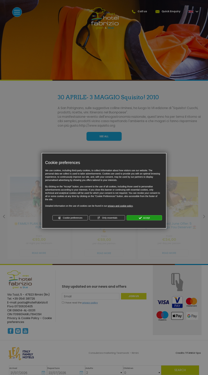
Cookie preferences (70, 217)
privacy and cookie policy (120, 206)
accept (144, 217)
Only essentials (107, 217)
